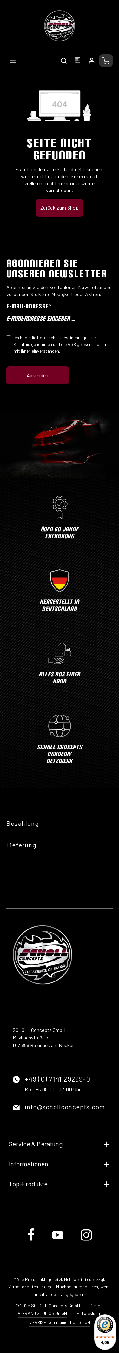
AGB (72, 343)
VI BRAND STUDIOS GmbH (42, 1313)
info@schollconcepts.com (65, 1106)
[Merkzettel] (77, 60)
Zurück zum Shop (59, 207)
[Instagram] (86, 1240)
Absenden (38, 375)
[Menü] (12, 60)
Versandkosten (23, 1286)
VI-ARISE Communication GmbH (59, 1322)
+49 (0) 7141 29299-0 (57, 1079)
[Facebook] (31, 1240)
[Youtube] (58, 1240)
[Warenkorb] (106, 60)
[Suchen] (63, 60)
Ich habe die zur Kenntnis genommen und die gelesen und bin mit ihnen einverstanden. (60, 343)
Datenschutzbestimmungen (63, 337)
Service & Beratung (36, 1144)
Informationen (28, 1164)
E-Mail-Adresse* (28, 306)
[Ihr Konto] (91, 60)
